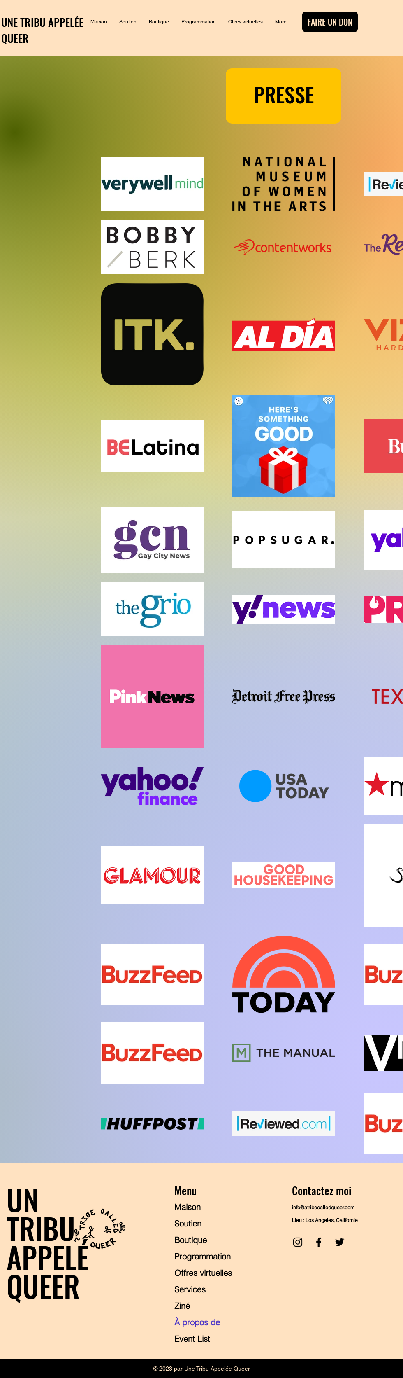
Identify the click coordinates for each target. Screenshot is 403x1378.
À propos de (197, 1322)
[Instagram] (298, 1242)
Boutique (190, 1240)
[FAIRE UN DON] (330, 22)
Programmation (202, 1256)
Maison (187, 1207)
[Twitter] (340, 1242)
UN (23, 1198)
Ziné (182, 1306)
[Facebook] (319, 1242)
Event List (192, 1339)
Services (190, 1289)
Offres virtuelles (203, 1273)
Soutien (188, 1223)
